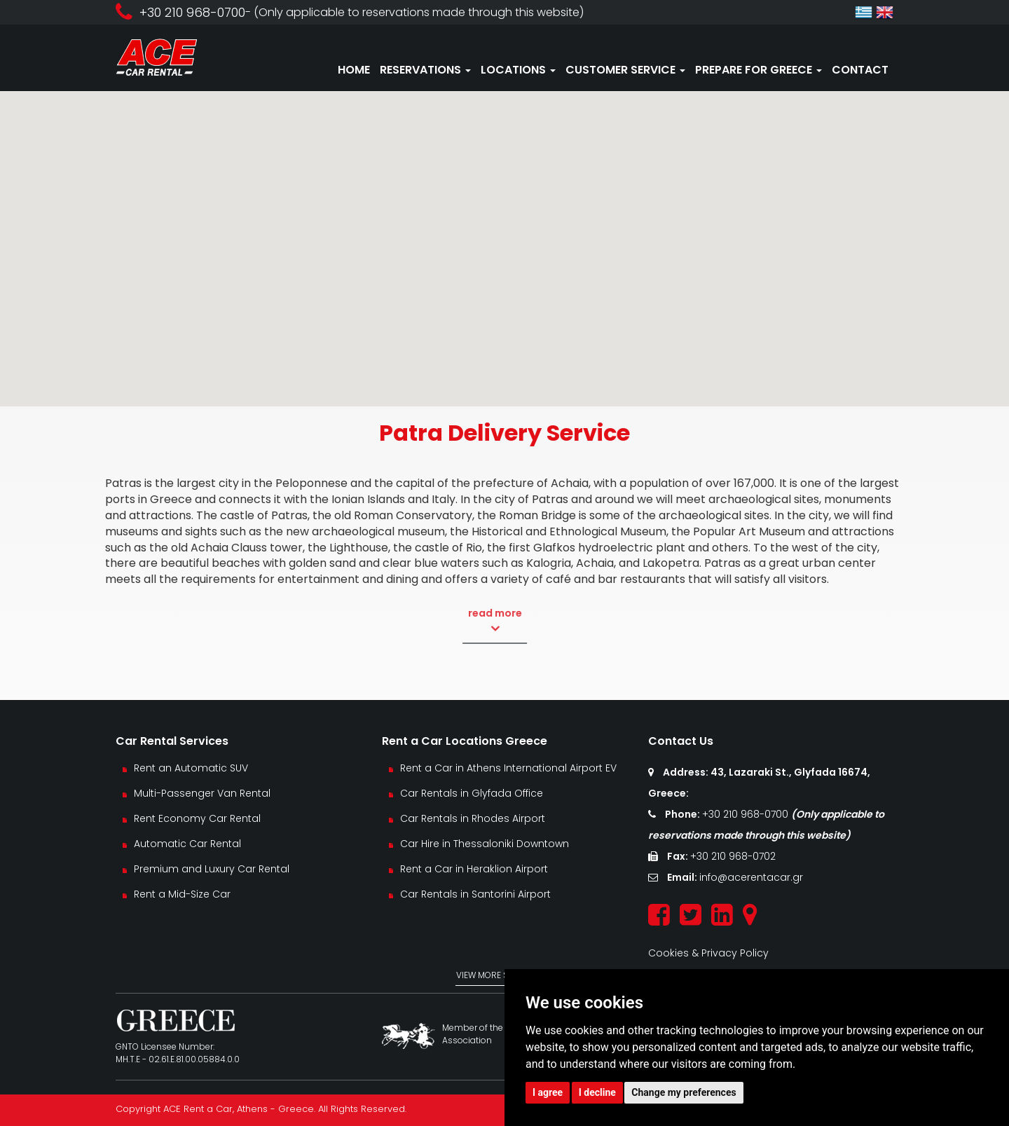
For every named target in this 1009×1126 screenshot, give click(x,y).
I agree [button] (548, 1092)
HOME (354, 70)
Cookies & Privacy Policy (708, 953)
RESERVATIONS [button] (425, 70)
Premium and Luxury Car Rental (211, 869)
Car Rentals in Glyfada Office (471, 793)
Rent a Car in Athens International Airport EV (508, 768)
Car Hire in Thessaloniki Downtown (484, 844)
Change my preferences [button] (683, 1092)
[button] (504, 236)
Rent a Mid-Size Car (183, 894)
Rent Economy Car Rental (197, 818)
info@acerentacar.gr (751, 877)
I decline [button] (597, 1092)
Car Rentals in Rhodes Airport (472, 818)
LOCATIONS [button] (518, 70)
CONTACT (860, 70)
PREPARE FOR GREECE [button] (758, 70)
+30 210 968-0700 (746, 814)
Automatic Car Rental (187, 844)
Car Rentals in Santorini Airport (475, 894)
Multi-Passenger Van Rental (202, 793)
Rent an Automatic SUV (191, 768)
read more (465, 621)
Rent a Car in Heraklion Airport (474, 869)
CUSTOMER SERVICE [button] (625, 70)
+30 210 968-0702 (733, 856)
